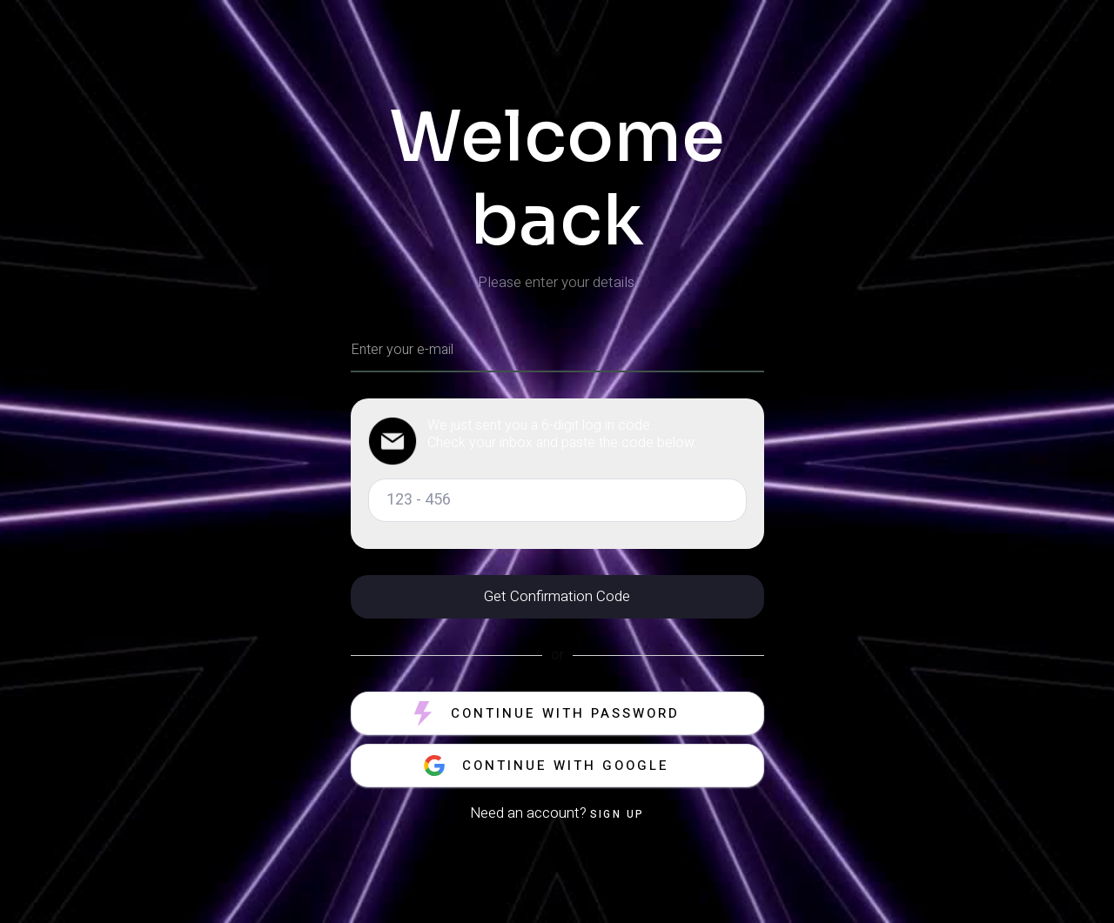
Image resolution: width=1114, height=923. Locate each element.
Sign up (617, 814)
